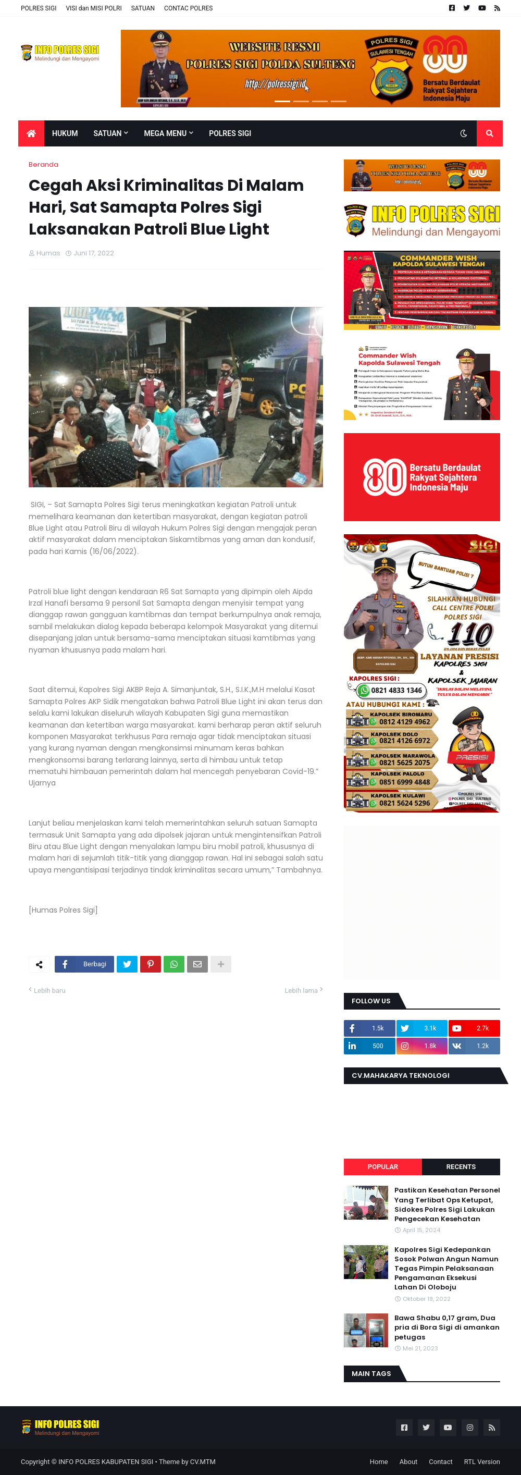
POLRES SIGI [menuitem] (230, 133)
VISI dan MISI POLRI (93, 8)
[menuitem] (31, 133)
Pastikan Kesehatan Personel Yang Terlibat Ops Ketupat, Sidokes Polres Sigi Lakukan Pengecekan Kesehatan (447, 1205)
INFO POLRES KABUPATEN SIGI (105, 1462)
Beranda (43, 164)
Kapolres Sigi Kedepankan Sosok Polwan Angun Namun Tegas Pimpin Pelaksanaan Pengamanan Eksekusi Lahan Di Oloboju (446, 1269)
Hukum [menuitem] (65, 133)
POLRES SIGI (38, 8)
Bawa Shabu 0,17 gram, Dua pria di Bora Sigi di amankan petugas (447, 1327)
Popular (383, 1167)
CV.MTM (203, 1462)
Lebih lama (301, 990)
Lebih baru (50, 990)
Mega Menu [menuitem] (165, 133)
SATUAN (143, 8)
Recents (461, 1167)
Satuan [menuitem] (107, 133)
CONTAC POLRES (188, 8)
